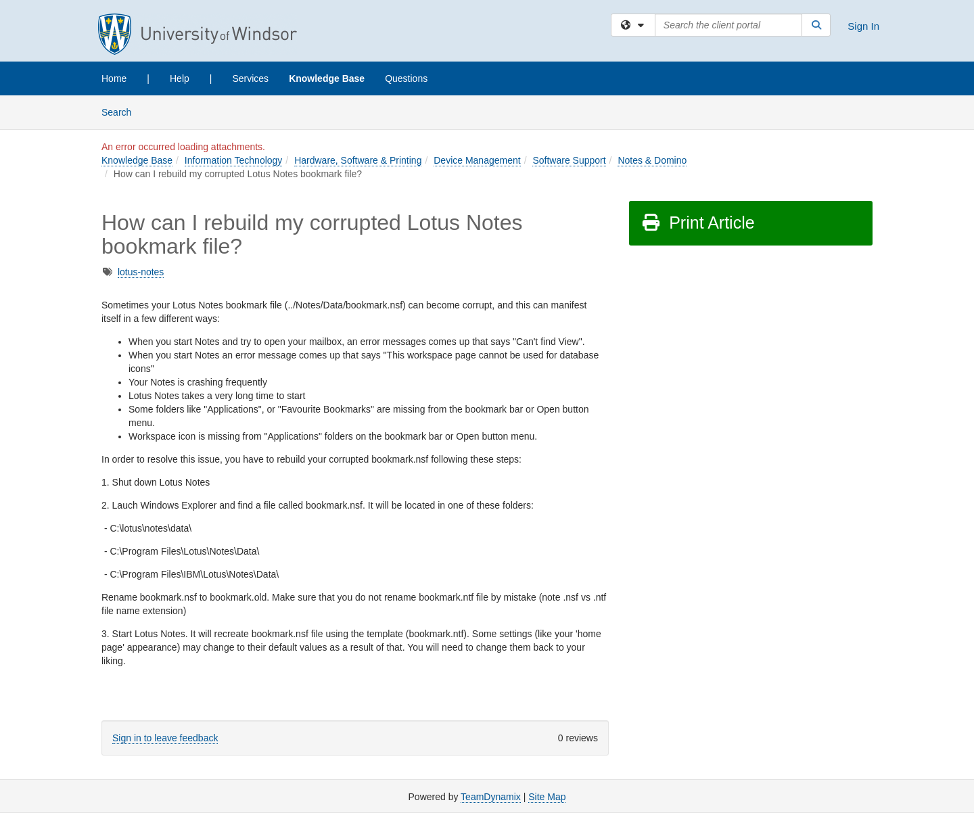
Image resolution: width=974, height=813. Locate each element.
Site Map (546, 796)
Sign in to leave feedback (165, 738)
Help (179, 78)
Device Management (477, 160)
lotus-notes (141, 271)
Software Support (568, 160)
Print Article (698, 222)
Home (113, 78)
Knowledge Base (327, 78)
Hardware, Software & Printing (357, 160)
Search (121, 111)
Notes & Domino (652, 160)
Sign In (863, 26)
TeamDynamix (491, 796)
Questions (406, 78)
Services (250, 78)
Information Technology (234, 160)
